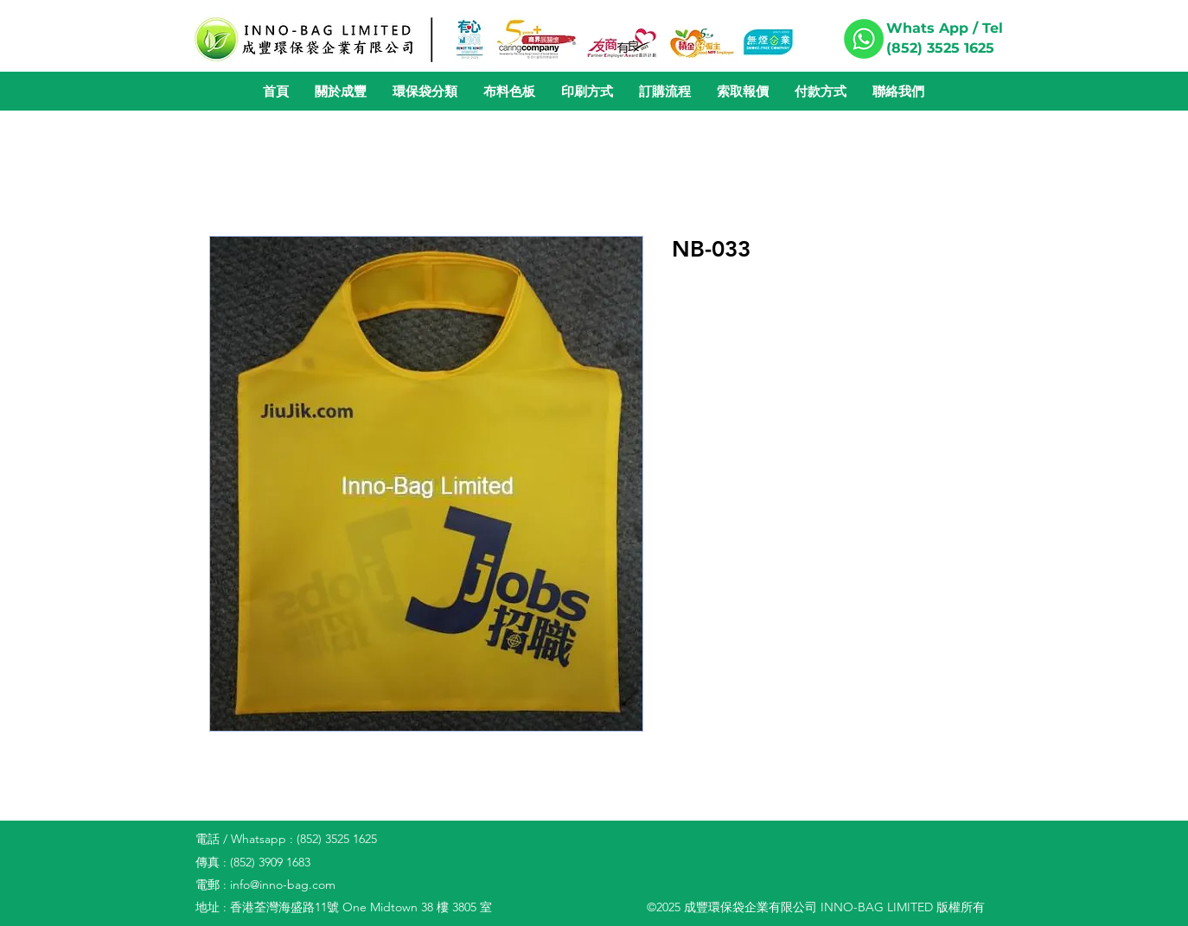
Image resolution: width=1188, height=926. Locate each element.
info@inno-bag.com (282, 884)
